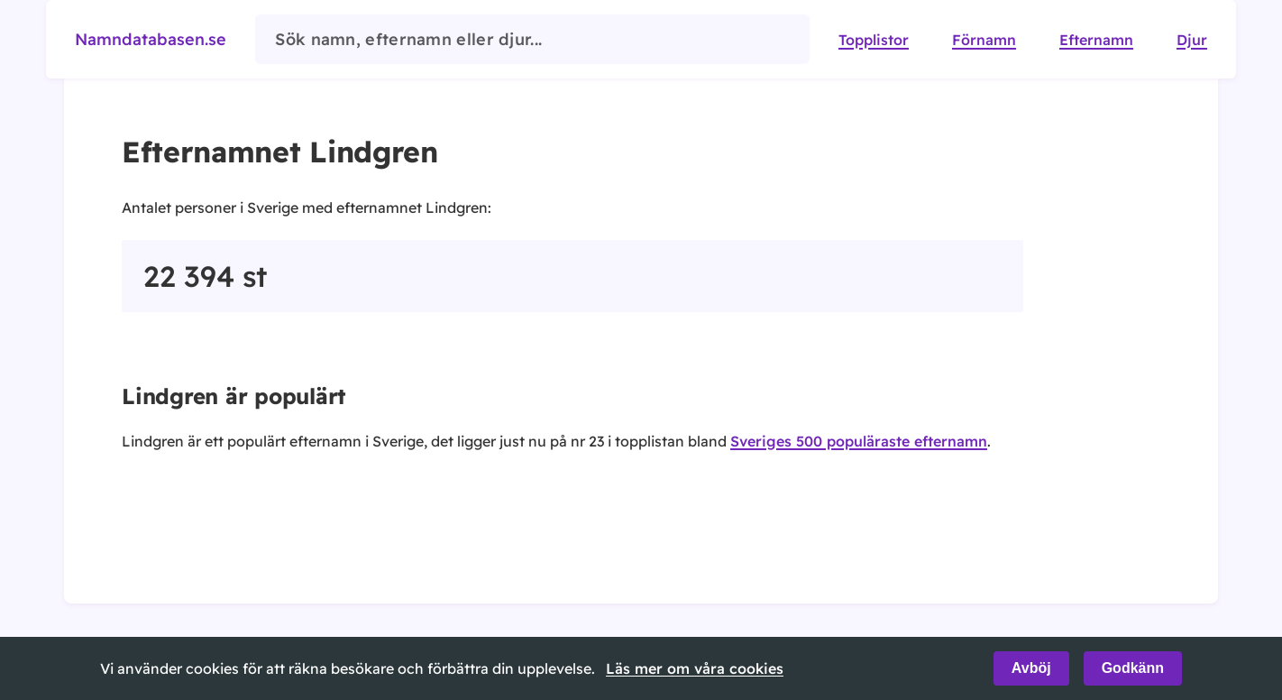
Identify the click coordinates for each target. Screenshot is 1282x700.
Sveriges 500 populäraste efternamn (858, 441)
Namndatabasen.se (150, 39)
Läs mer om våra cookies (694, 668)
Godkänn (1133, 668)
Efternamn (1096, 40)
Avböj (1031, 668)
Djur (1192, 40)
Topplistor (873, 40)
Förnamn (984, 40)
